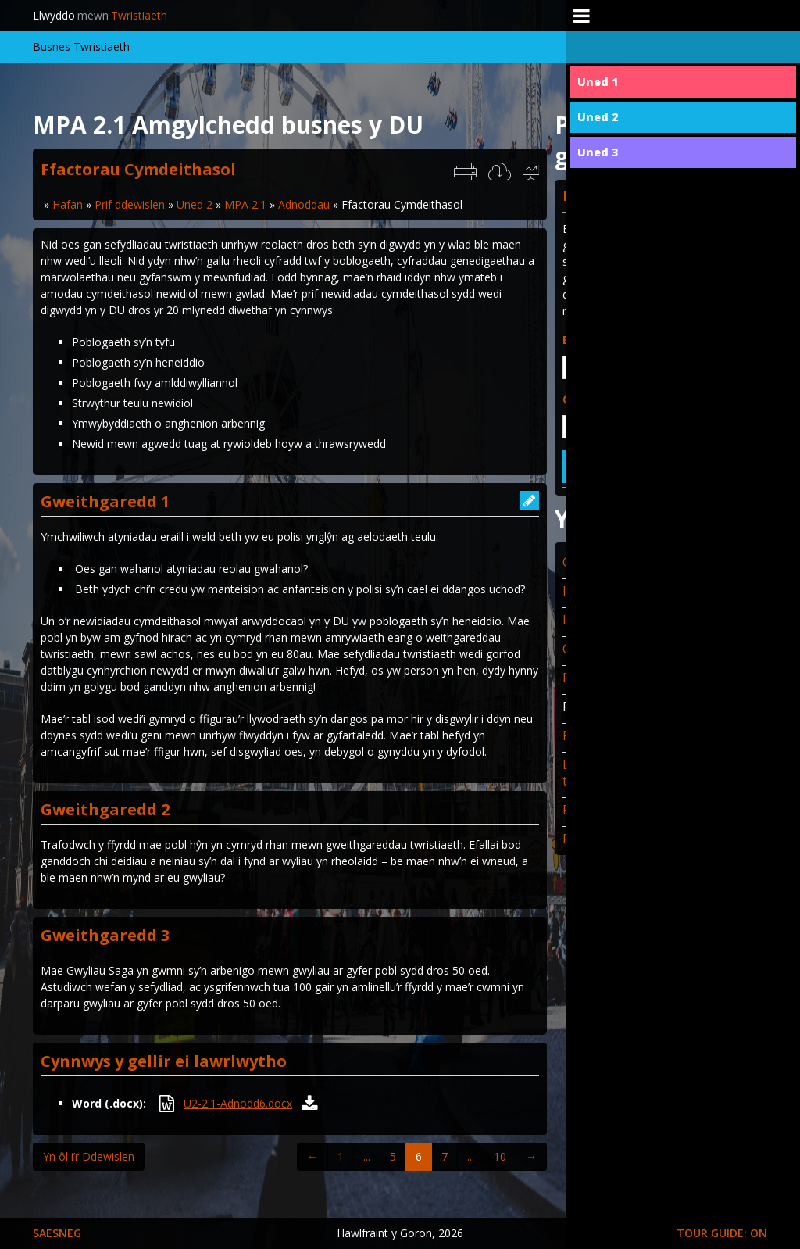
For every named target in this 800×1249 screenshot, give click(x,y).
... (366, 1156)
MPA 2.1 (245, 204)
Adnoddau (304, 204)
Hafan (67, 204)
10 (500, 1156)
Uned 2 (194, 204)
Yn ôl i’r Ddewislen (88, 1156)
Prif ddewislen (130, 204)
